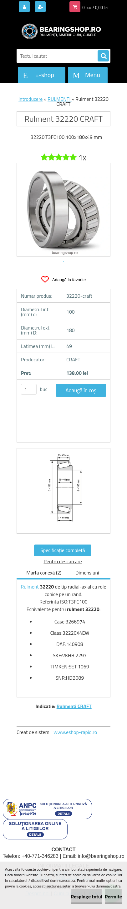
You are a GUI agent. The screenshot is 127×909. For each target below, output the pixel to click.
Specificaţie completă (62, 550)
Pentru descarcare (62, 561)
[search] (103, 56)
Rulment (30, 586)
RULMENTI (60, 99)
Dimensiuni (87, 572)
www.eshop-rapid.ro (75, 732)
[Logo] (60, 30)
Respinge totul (86, 896)
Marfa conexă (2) (43, 572)
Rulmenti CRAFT (74, 706)
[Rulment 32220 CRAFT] (63, 491)
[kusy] (29, 389)
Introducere (30, 99)
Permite (113, 896)
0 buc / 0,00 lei (95, 7)
